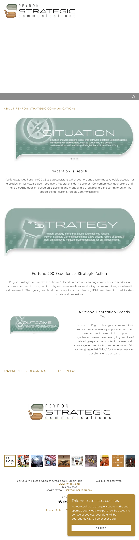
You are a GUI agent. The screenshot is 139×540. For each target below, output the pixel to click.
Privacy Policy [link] (54, 503)
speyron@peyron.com (79, 483)
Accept (101, 528)
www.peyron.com (69, 477)
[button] (131, 10)
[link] (39, 11)
